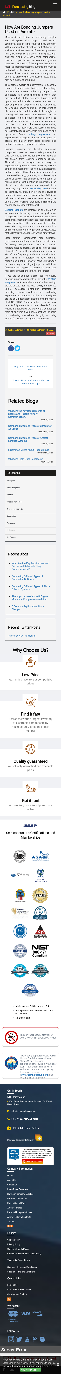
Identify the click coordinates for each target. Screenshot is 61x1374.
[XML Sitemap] (10, 1226)
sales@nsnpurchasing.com (23, 1111)
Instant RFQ (12, 1285)
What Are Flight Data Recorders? (25, 458)
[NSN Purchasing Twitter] (19, 1339)
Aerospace (11, 480)
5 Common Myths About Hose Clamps (28, 449)
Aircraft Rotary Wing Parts (19, 1217)
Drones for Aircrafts (15, 509)
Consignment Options (17, 1294)
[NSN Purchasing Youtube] (27, 1339)
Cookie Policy (13, 1239)
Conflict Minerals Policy (18, 1249)
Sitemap (11, 1221)
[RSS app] (9, 1299)
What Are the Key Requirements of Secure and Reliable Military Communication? (26, 413)
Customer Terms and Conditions (22, 1267)
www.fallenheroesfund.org (34, 1074)
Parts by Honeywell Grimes (19, 1212)
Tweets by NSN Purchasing (21, 635)
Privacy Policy (13, 1244)
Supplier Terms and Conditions (21, 1271)
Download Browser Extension (24, 1137)
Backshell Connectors (17, 1198)
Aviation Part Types (14, 502)
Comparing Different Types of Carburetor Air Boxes (29, 427)
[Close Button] (58, 1364)
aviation (50, 333)
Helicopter (11, 530)
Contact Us (12, 1184)
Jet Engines (11, 537)
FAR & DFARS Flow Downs (19, 1289)
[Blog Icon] (43, 1339)
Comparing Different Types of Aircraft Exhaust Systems (28, 439)
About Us (11, 1180)
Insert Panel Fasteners (17, 1189)
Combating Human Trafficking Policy (24, 1253)
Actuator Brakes (14, 1207)
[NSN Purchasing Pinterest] (35, 1339)
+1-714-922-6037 (26, 1127)
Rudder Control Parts (16, 1203)
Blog (20, 6)
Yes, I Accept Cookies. (30, 1369)
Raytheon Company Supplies (20, 1194)
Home (10, 1175)
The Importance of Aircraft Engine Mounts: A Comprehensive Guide (30, 598)
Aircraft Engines (13, 487)
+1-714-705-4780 (24, 1119)
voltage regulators (39, 134)
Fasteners (11, 523)
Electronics (11, 516)
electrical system (38, 188)
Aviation (10, 494)
